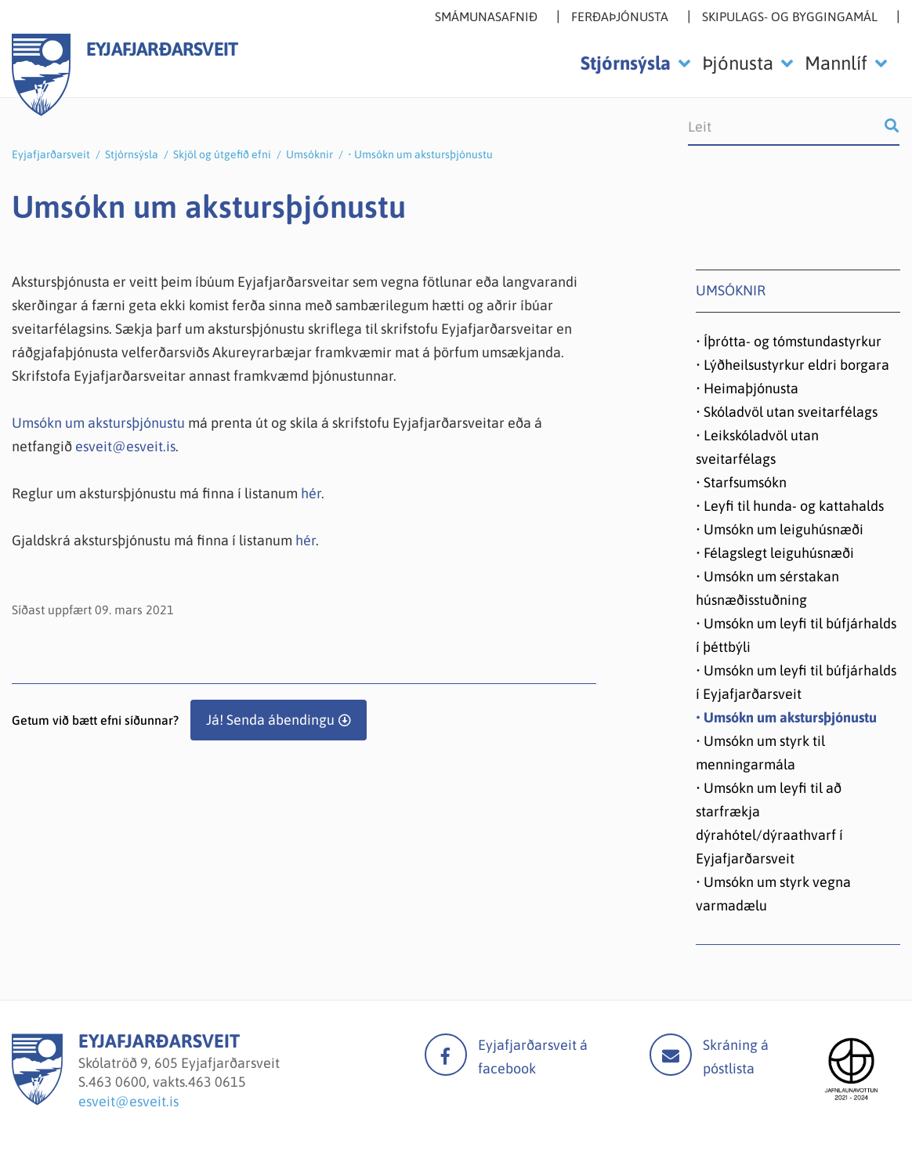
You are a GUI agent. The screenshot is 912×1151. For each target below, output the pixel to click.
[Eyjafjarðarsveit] (37, 1100)
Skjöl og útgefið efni (222, 154)
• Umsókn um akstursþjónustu (420, 154)
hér (311, 493)
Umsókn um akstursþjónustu (98, 422)
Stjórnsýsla (131, 154)
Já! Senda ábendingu (270, 719)
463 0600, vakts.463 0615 (167, 1081)
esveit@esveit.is (125, 446)
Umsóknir (309, 154)
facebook (446, 1054)
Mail (671, 1054)
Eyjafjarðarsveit (51, 154)
